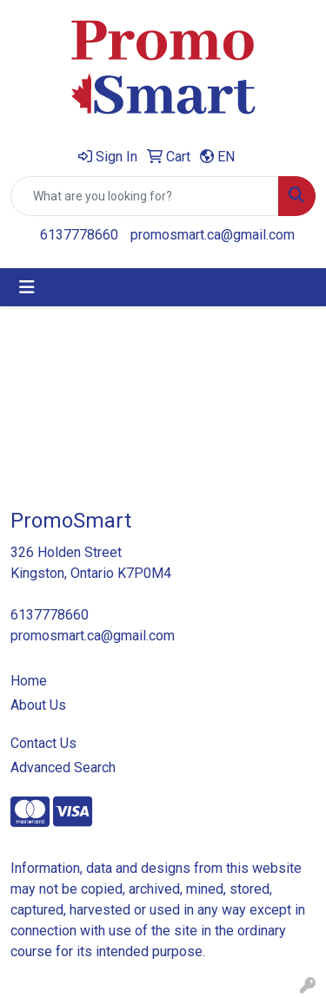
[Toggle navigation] (27, 287)
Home (28, 680)
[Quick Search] (144, 196)
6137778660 (79, 234)
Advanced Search (63, 767)
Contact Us (43, 743)
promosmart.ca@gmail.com (212, 234)
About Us (38, 705)
